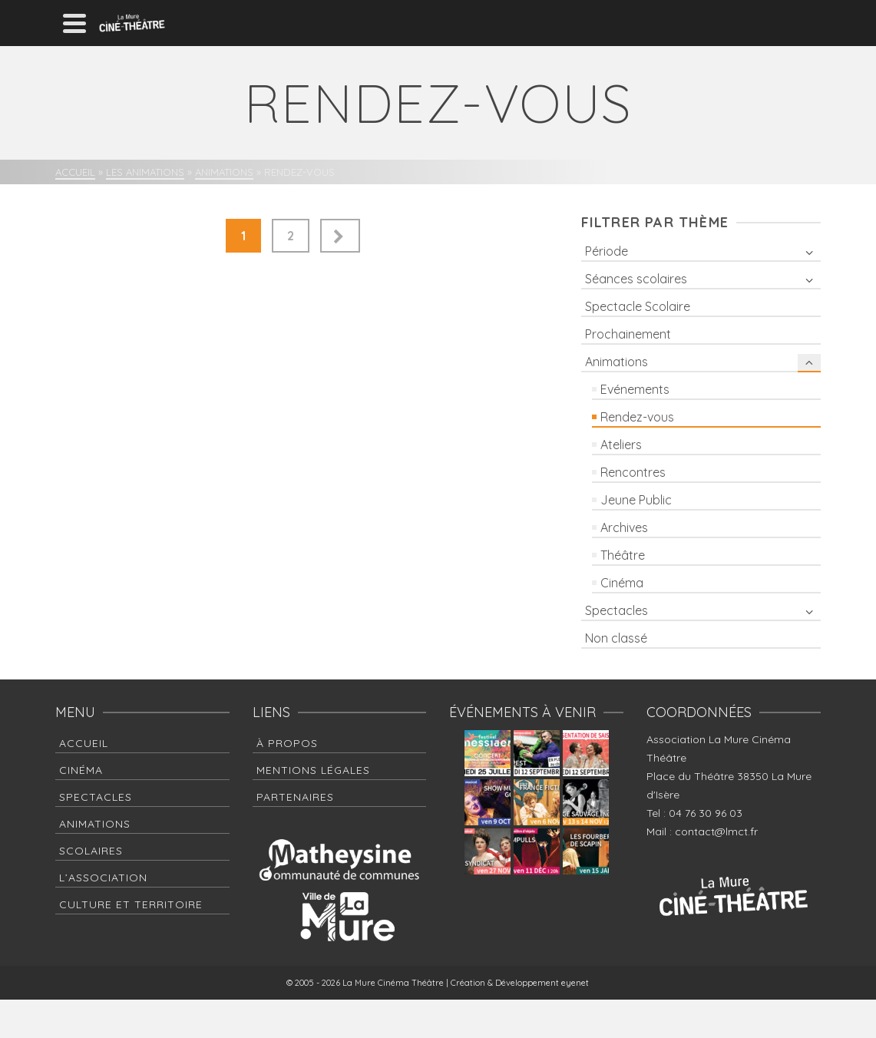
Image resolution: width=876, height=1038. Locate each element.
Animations (616, 361)
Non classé (616, 638)
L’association (103, 877)
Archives (624, 527)
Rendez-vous (637, 417)
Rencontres (633, 472)
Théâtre (622, 555)
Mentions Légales (313, 770)
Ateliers (621, 444)
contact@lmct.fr (716, 831)
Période (606, 251)
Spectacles (616, 610)
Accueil (83, 743)
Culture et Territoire (131, 904)
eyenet (575, 982)
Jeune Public (636, 499)
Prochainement (628, 334)
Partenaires (295, 797)
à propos (287, 743)
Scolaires (91, 851)
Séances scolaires (636, 278)
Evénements (634, 389)
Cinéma (621, 582)
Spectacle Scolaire (637, 306)
